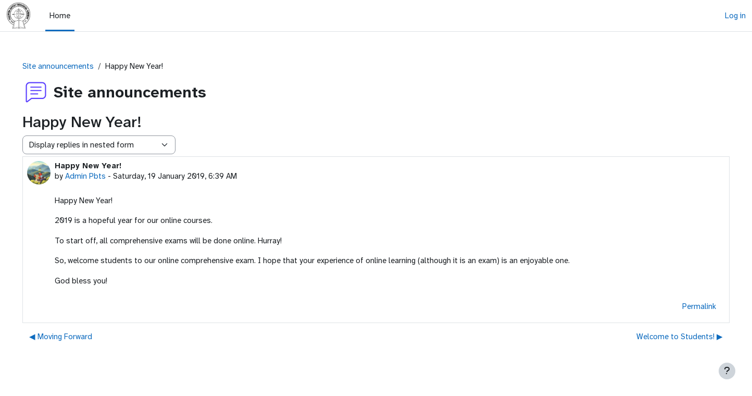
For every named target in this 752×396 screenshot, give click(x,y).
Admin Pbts (100, 176)
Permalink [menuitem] (684, 306)
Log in (735, 15)
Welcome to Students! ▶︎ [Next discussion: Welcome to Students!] (665, 336)
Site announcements (72, 66)
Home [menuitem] (59, 15)
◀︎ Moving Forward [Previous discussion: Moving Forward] (75, 336)
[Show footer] (727, 371)
